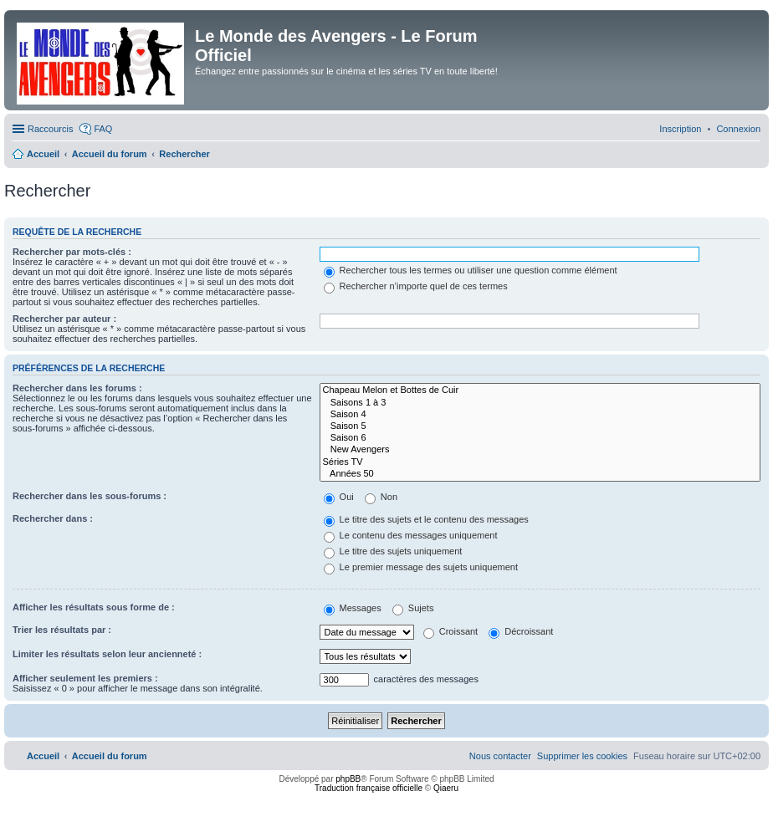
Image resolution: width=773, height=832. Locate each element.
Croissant (451, 631)
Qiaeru (445, 788)
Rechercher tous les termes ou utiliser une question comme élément (470, 270)
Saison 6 (540, 438)
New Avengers (540, 450)
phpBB (348, 779)
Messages (352, 608)
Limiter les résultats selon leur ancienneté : (107, 654)
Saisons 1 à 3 (540, 403)
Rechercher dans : (53, 518)
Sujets (413, 608)
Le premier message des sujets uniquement (421, 567)
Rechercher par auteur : (64, 319)
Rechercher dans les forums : (77, 388)
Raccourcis (50, 129)
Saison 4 (540, 415)
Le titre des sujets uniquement (393, 551)
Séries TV (540, 462)
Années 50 (540, 474)
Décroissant (521, 631)
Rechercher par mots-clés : (72, 252)
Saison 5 (540, 426)
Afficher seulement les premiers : (85, 678)
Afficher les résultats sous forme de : (94, 607)
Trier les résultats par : (62, 630)
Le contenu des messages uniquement (411, 535)
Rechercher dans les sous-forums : (89, 496)
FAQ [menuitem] (103, 129)
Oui (339, 497)
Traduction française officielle (368, 788)
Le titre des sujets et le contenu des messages (426, 519)
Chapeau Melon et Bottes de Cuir (540, 390)
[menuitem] (738, 129)
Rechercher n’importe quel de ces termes (416, 286)
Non (381, 497)
